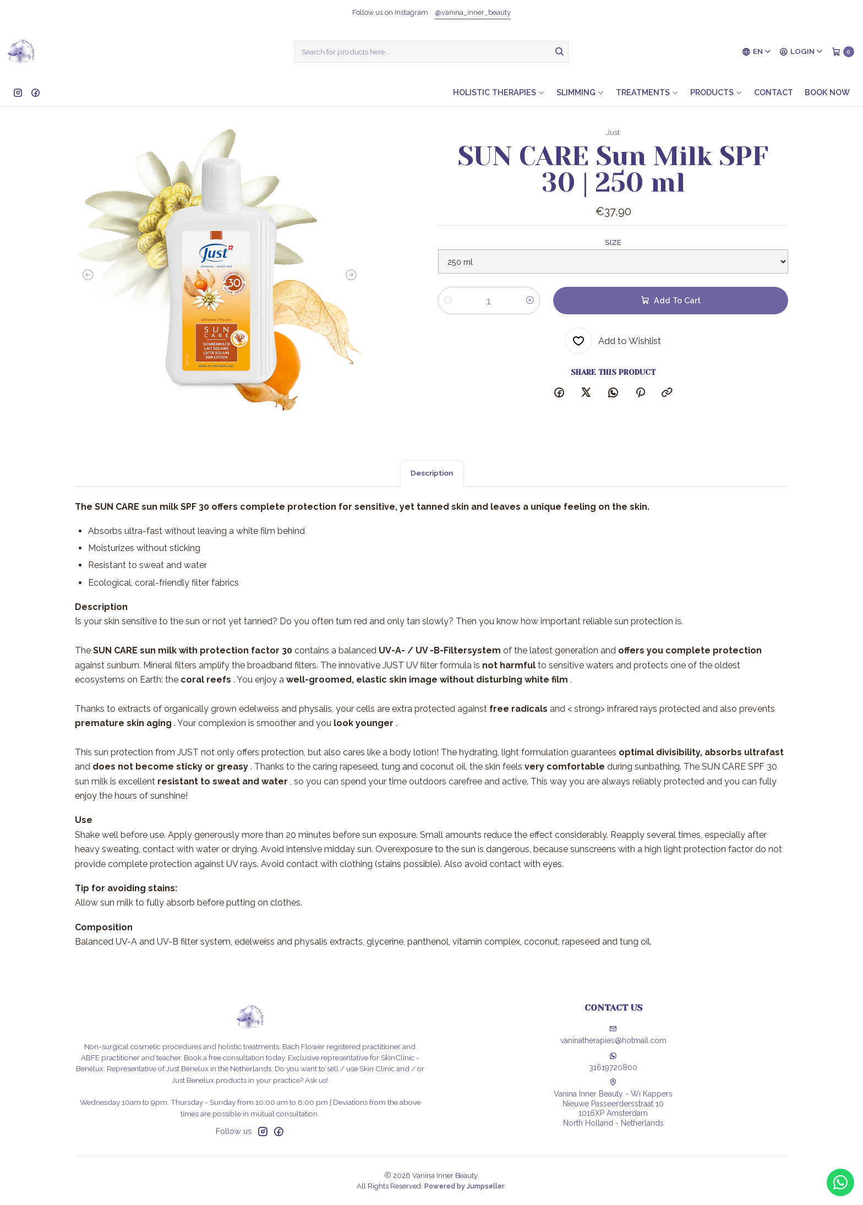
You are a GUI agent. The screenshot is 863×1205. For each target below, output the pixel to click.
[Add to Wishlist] (613, 341)
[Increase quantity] (530, 300)
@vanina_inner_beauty (473, 12)
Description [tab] (432, 483)
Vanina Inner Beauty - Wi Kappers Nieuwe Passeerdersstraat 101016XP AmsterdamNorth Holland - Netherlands (613, 1102)
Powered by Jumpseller (464, 1186)
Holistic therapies (499, 92)
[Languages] (757, 51)
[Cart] (842, 52)
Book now (827, 92)
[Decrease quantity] (448, 300)
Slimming (580, 92)
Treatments (647, 92)
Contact (773, 92)
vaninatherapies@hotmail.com (613, 1035)
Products (716, 92)
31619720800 (613, 1062)
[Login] (801, 51)
